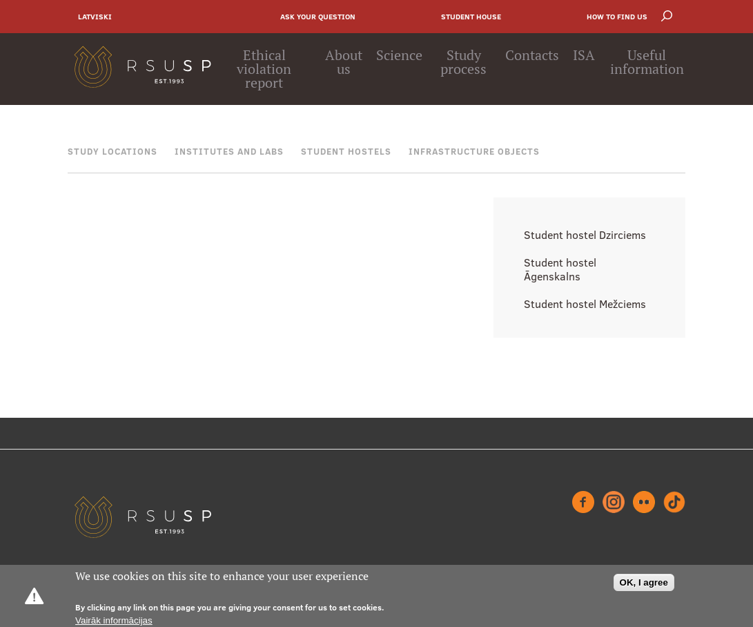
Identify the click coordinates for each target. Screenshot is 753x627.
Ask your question (317, 16)
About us (343, 62)
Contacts (532, 55)
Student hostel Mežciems (585, 303)
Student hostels (346, 151)
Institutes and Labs (229, 151)
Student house (471, 16)
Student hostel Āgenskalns (560, 269)
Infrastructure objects (474, 151)
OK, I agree (644, 582)
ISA (584, 55)
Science (399, 55)
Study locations (112, 151)
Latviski (95, 16)
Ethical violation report (264, 69)
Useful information (647, 62)
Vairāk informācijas (114, 620)
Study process (463, 62)
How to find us (617, 16)
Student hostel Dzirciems (585, 234)
